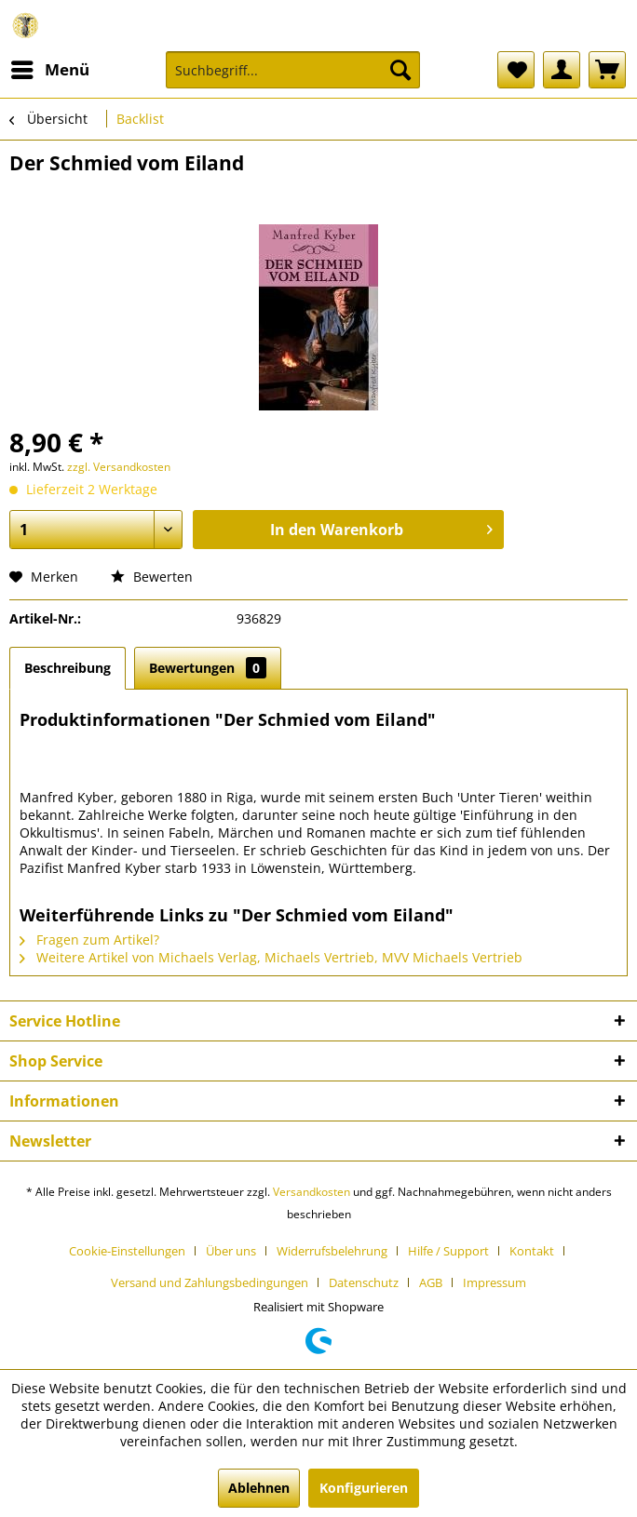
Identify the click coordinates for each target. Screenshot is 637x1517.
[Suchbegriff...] (293, 69)
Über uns (231, 1250)
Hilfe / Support (448, 1250)
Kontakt (531, 1250)
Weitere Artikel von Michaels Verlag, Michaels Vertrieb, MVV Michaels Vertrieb (271, 957)
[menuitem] (49, 69)
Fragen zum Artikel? (89, 939)
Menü (50, 67)
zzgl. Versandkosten (118, 467)
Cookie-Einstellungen (127, 1250)
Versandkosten (311, 1192)
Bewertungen (207, 667)
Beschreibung (67, 668)
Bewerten (152, 576)
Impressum (494, 1282)
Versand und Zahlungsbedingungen (209, 1282)
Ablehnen (259, 1488)
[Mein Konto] (561, 69)
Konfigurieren (363, 1488)
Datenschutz (364, 1282)
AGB (430, 1282)
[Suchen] (400, 69)
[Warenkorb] (607, 69)
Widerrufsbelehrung (332, 1250)
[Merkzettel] (516, 69)
